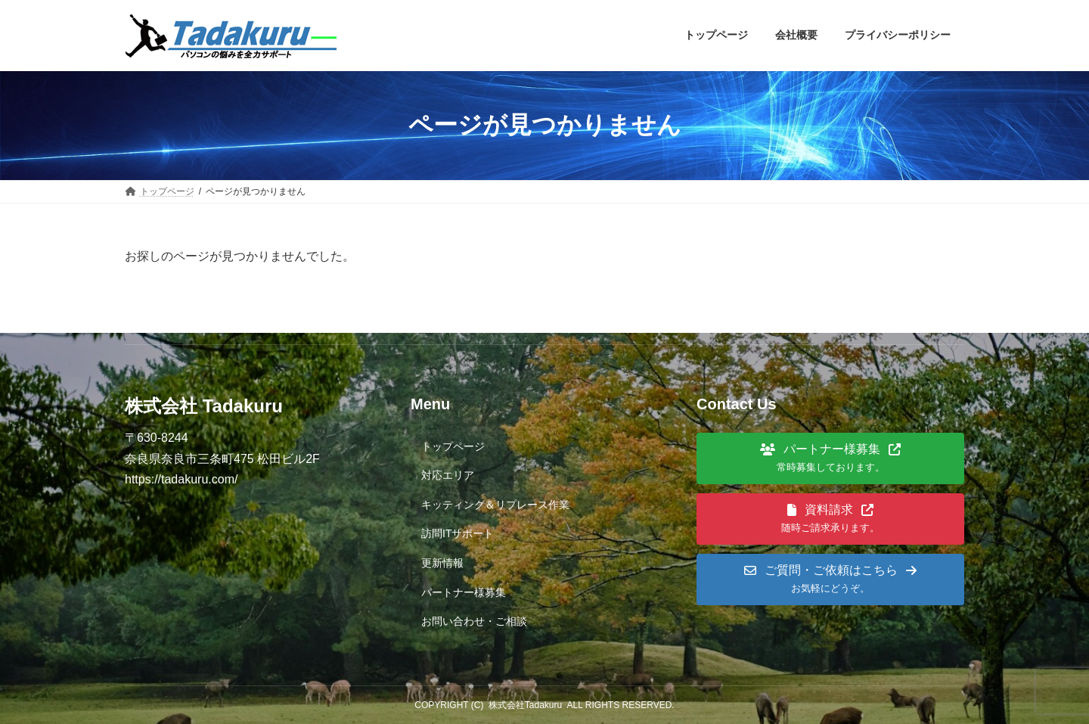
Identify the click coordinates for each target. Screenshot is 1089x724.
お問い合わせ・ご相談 (474, 621)
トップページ (453, 446)
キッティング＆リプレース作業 (495, 505)
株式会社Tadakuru (525, 705)
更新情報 (442, 563)
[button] (830, 458)
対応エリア (447, 475)
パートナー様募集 (463, 592)
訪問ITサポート (457, 533)
